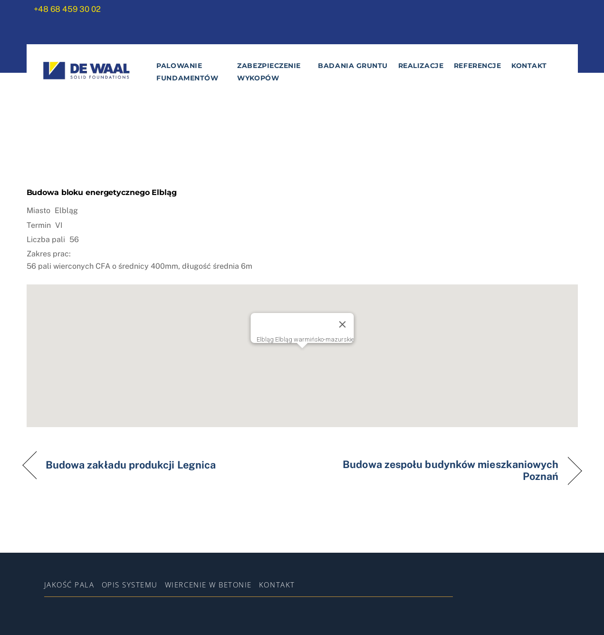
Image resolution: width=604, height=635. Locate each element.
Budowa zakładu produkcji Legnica (131, 465)
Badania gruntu (353, 65)
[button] (302, 347)
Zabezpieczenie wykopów (269, 72)
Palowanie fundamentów (187, 72)
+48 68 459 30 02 (67, 9)
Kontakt (529, 65)
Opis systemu (130, 584)
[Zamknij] (342, 318)
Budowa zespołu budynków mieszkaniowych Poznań (438, 471)
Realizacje (420, 65)
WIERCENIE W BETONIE (208, 584)
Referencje (477, 65)
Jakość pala (69, 584)
